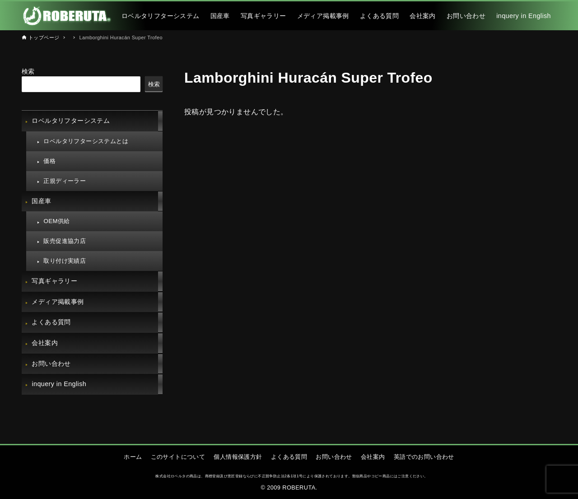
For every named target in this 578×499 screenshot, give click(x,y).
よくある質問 (51, 322)
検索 (28, 71)
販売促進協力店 (64, 241)
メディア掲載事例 (58, 301)
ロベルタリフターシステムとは (85, 141)
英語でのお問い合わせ (424, 456)
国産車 (41, 201)
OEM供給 (56, 221)
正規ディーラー (64, 180)
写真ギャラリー (54, 280)
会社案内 (45, 342)
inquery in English (59, 383)
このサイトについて (178, 456)
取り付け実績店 (64, 260)
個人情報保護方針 (238, 456)
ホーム (133, 456)
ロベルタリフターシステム (71, 120)
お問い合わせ (51, 363)
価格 (49, 161)
